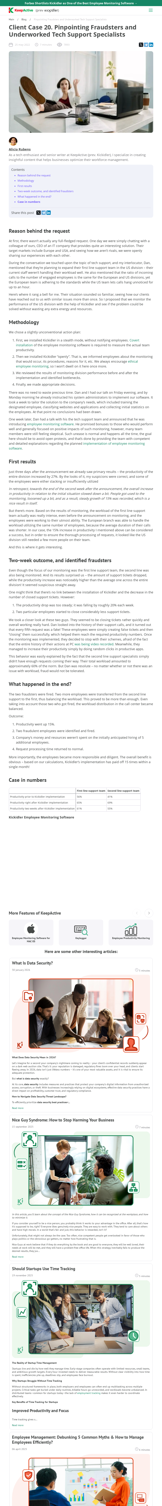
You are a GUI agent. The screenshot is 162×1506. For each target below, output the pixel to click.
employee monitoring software (50, 424)
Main (11, 19)
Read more (17, 1108)
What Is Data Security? (32, 963)
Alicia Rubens (20, 149)
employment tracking (89, 1393)
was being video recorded (94, 644)
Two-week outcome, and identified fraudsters (45, 191)
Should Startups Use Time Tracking (43, 1268)
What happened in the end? (34, 196)
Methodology (26, 180)
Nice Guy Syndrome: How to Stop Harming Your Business (63, 1120)
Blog (24, 19)
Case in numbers (29, 201)
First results (25, 186)
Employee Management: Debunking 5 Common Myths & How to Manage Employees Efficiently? (78, 1439)
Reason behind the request (34, 175)
